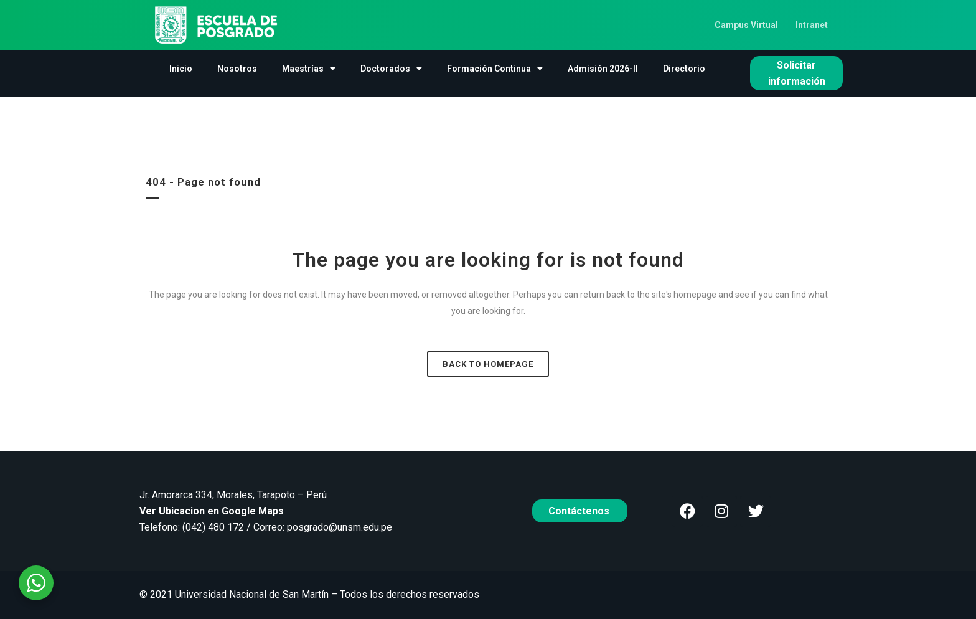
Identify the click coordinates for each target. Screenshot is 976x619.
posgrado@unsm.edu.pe (339, 527)
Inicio (180, 68)
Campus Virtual (746, 25)
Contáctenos (580, 511)
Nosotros (237, 68)
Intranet (811, 25)
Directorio (684, 68)
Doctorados (391, 68)
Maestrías (309, 68)
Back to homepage (488, 364)
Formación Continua (495, 68)
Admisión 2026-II (603, 68)
